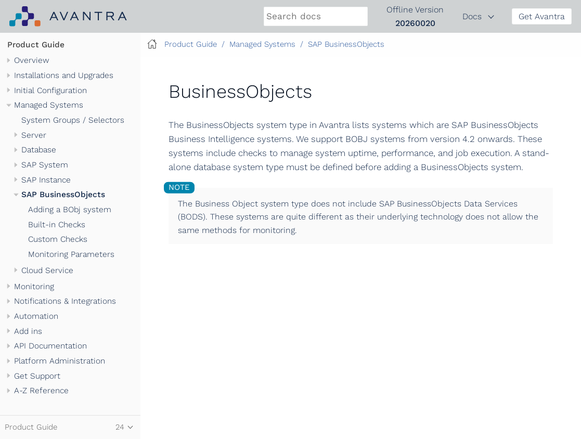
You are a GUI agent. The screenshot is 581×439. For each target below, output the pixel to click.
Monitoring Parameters (71, 254)
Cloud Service (47, 270)
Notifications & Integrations (65, 301)
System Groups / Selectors (72, 120)
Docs (472, 16)
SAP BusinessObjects (63, 194)
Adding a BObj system (69, 209)
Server (33, 135)
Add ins (28, 331)
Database (38, 149)
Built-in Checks (56, 224)
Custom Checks (57, 239)
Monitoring (34, 286)
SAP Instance (46, 180)
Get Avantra (542, 16)
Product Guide (35, 44)
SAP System (44, 165)
